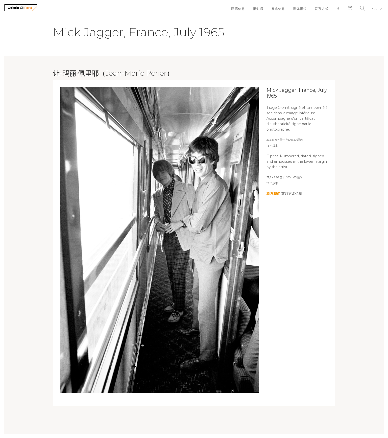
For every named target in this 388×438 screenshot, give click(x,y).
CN (375, 9)
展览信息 (278, 9)
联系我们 (273, 193)
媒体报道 (300, 9)
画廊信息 (238, 9)
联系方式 (322, 9)
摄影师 (258, 9)
